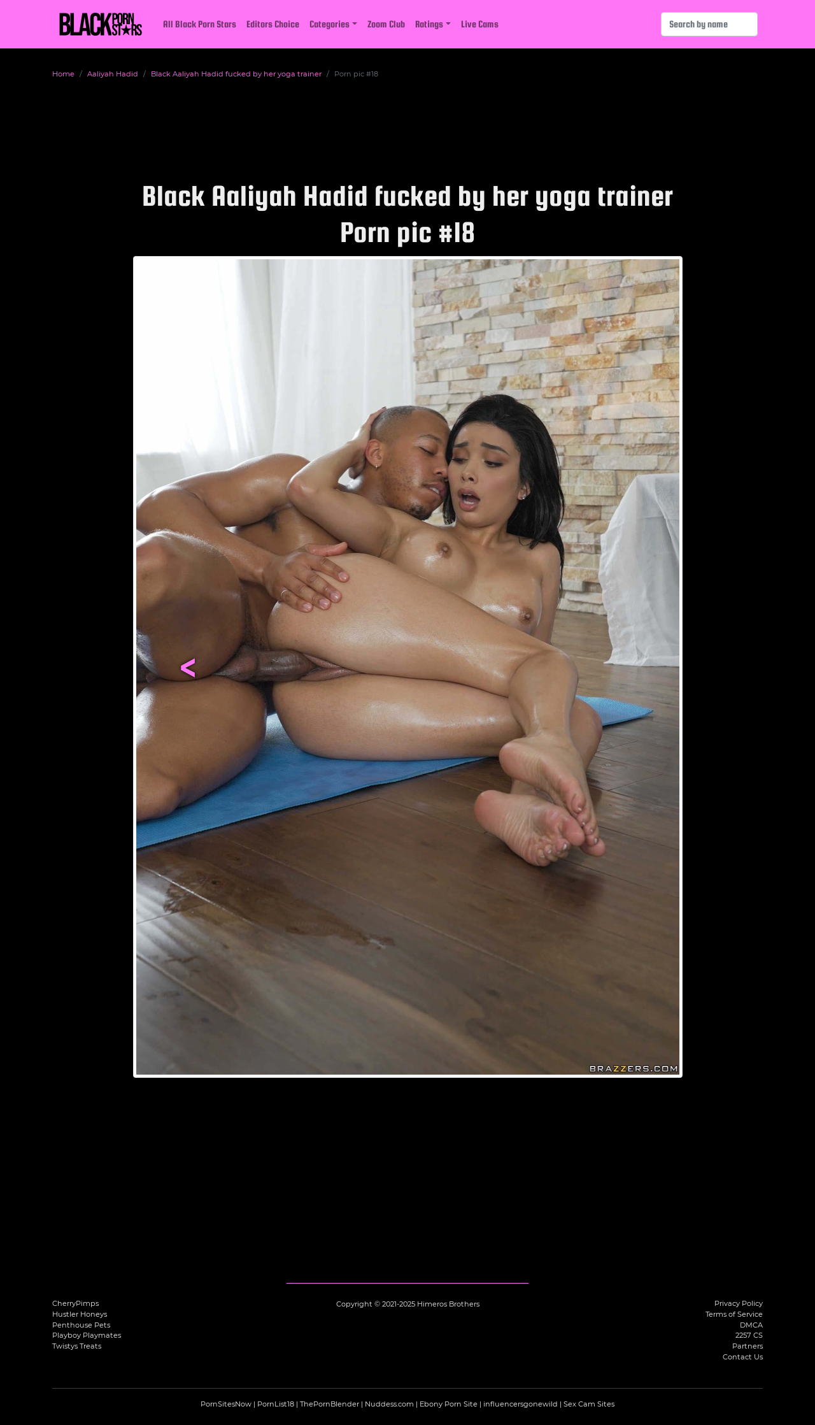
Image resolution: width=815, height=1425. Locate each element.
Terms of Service (734, 1314)
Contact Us (743, 1356)
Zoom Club (386, 23)
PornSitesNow (226, 1404)
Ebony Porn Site (449, 1404)
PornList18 (275, 1404)
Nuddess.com (389, 1404)
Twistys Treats (76, 1346)
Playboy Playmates (86, 1335)
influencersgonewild (520, 1404)
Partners (747, 1346)
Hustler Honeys (79, 1314)
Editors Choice (272, 23)
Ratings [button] (429, 23)
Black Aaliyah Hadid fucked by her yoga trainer (236, 73)
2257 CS (749, 1335)
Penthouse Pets (81, 1325)
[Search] (709, 24)
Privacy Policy (738, 1303)
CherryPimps (75, 1303)
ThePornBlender (329, 1404)
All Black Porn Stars (199, 23)
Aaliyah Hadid (112, 73)
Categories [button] (329, 23)
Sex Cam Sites (588, 1404)
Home (63, 73)
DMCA (751, 1325)
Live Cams (480, 23)
